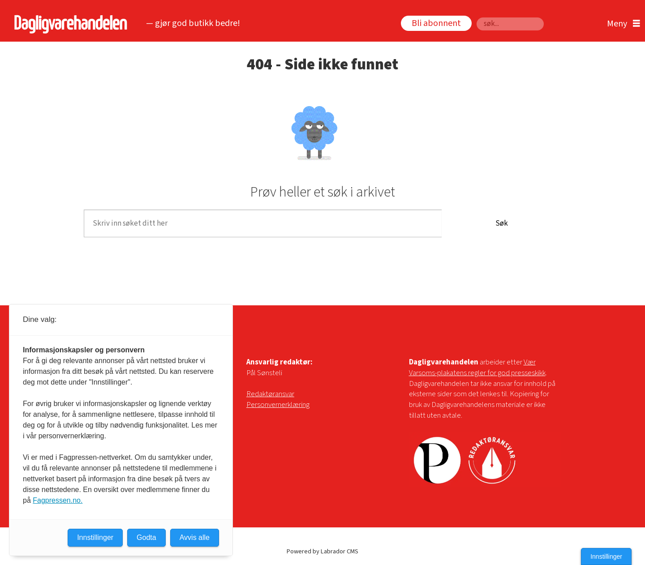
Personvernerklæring (278, 404)
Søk (501, 223)
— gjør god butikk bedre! (193, 23)
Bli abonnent (436, 23)
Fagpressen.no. (57, 500)
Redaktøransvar (270, 394)
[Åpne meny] (621, 24)
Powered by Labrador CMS (322, 551)
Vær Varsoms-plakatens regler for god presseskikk (477, 367)
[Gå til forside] (68, 24)
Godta (146, 537)
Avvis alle (195, 537)
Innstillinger (606, 556)
